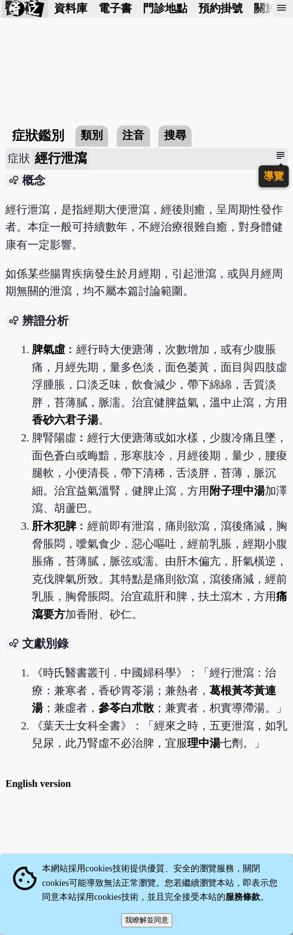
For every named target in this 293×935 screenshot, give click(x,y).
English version (38, 783)
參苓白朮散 (126, 708)
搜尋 (175, 135)
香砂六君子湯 (65, 420)
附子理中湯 (237, 491)
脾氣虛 (48, 350)
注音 (133, 135)
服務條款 (242, 897)
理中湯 (204, 743)
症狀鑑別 (38, 135)
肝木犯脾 (54, 526)
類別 (92, 135)
